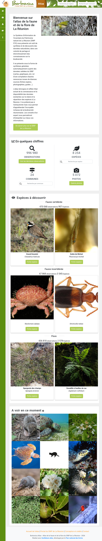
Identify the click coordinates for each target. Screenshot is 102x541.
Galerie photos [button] (76, 183)
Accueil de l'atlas (32, 531)
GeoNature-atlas (47, 538)
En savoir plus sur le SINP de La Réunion (26, 127)
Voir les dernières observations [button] (32, 161)
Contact (86, 531)
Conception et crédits (73, 531)
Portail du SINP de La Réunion (52, 531)
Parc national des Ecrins (74, 538)
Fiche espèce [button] (32, 262)
